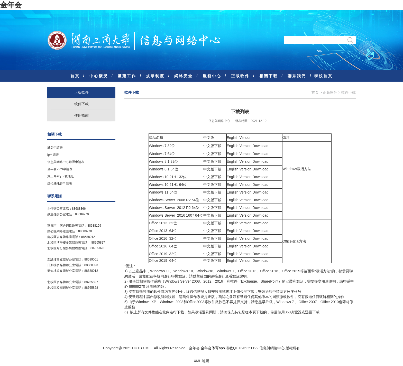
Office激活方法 (294, 241)
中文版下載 (212, 146)
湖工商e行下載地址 (60, 176)
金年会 (11, 5)
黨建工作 (127, 76)
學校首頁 (323, 76)
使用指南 (81, 115)
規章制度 (155, 76)
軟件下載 (81, 104)
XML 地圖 (201, 361)
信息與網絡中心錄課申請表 (65, 162)
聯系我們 (297, 76)
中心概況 (98, 76)
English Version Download (248, 146)
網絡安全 (183, 76)
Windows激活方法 (297, 169)
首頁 (75, 76)
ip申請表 (53, 155)
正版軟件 (240, 76)
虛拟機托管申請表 (59, 183)
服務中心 (212, 76)
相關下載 (268, 76)
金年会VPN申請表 (59, 169)
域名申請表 (55, 147)
